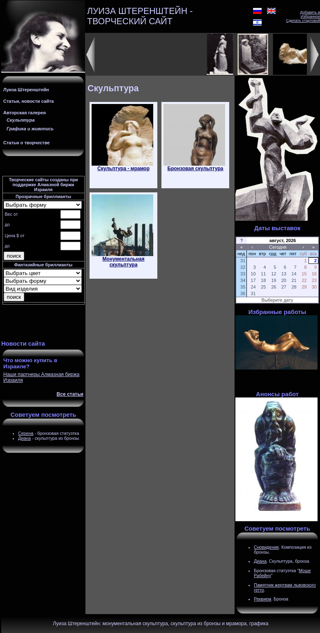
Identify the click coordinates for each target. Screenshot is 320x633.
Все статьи (70, 394)
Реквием (262, 598)
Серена (25, 433)
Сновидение (266, 547)
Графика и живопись (30, 128)
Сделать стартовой (303, 20)
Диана (24, 438)
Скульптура (21, 120)
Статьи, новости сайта (28, 101)
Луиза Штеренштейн (26, 89)
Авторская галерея (24, 112)
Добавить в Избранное (310, 14)
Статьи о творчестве (26, 142)
